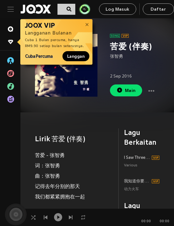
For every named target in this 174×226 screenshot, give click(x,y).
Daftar (158, 9)
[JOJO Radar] (84, 9)
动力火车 (131, 189)
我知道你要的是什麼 (137, 181)
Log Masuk (118, 9)
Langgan (76, 56)
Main (126, 90)
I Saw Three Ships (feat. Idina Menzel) (137, 158)
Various (130, 166)
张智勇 (116, 56)
